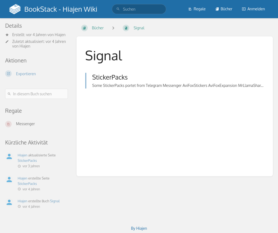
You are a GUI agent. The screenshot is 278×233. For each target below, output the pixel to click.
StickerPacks (27, 160)
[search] (139, 9)
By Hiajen (139, 228)
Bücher (223, 9)
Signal (55, 201)
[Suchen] (118, 9)
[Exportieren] (36, 73)
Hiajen (60, 34)
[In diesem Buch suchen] (36, 94)
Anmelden (253, 9)
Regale (197, 9)
